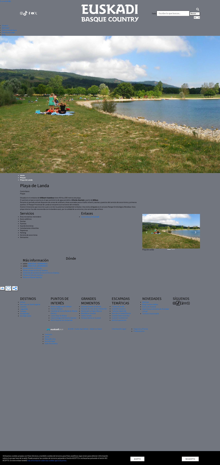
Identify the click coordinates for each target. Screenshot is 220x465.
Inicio (22, 175)
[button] (197, 9)
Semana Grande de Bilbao (91, 306)
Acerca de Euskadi (149, 307)
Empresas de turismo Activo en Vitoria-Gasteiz (41, 273)
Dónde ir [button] (5, 25)
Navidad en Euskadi (88, 313)
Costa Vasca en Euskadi (90, 217)
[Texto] (173, 13)
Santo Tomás (86, 315)
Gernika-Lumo (25, 316)
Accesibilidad (50, 341)
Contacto (48, 334)
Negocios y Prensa (140, 329)
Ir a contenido (5, 1)
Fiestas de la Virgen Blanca (91, 311)
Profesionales (138, 331)
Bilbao (22, 302)
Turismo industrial (119, 311)
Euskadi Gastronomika (120, 315)
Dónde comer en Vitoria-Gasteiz (35, 270)
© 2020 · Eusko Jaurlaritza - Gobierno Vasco (85, 329)
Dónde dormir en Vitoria (32, 268)
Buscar (195, 13)
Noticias (145, 302)
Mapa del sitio (50, 339)
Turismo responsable (150, 313)
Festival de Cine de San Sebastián (94, 309)
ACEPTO (137, 459)
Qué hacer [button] (6, 28)
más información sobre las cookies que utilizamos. (47, 460)
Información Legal (119, 329)
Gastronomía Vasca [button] (9, 30)
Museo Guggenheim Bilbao (61, 306)
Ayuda (47, 336)
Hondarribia (24, 313)
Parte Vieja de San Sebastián (62, 320)
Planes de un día (118, 306)
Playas (23, 177)
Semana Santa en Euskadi (91, 318)
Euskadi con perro (119, 309)
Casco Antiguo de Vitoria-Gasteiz (63, 318)
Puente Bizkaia (56, 309)
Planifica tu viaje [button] (8, 32)
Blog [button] (4, 35)
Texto (154, 13)
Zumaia (23, 311)
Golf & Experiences (119, 320)
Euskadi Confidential (120, 318)
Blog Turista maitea (150, 304)
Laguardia (24, 309)
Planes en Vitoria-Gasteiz (33, 275)
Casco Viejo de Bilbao (59, 315)
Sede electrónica (51, 343)
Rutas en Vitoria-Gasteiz (32, 277)
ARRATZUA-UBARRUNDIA (38, 263)
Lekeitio (23, 307)
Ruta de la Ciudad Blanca (121, 313)
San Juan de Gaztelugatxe (30, 304)
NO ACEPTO (190, 459)
